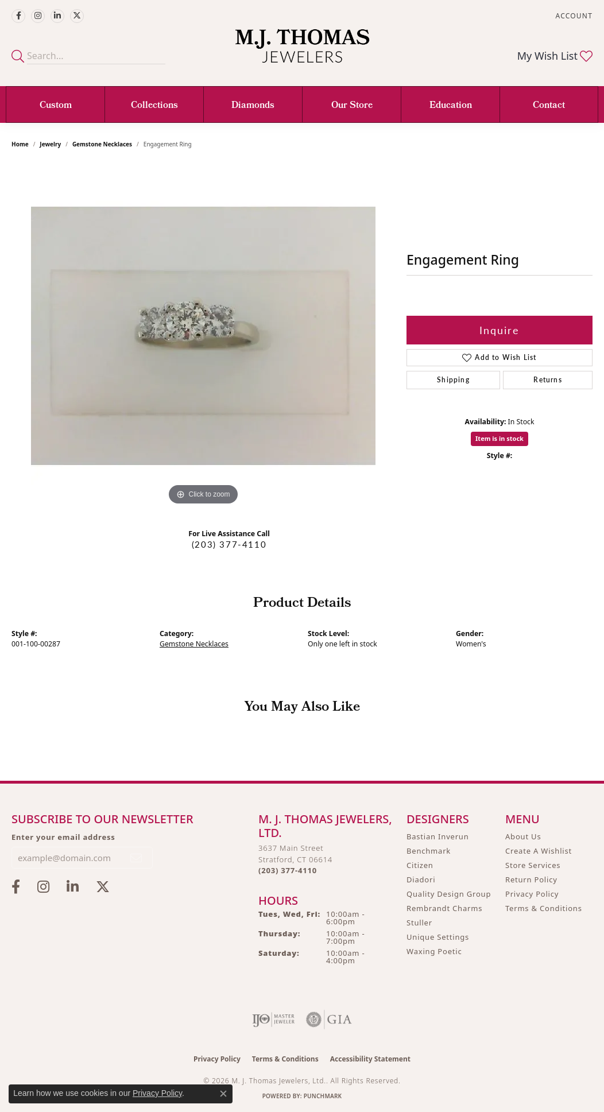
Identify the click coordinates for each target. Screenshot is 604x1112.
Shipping (453, 380)
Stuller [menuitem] (419, 922)
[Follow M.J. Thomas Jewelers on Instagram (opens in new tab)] (38, 16)
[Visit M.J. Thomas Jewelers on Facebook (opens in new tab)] (18, 16)
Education (450, 106)
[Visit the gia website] (329, 1019)
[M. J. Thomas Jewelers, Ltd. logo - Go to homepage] (302, 51)
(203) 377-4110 (229, 544)
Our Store (352, 106)
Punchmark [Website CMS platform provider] (323, 1096)
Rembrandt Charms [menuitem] (444, 908)
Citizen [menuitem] (419, 865)
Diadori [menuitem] (420, 879)
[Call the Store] (287, 870)
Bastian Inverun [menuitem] (437, 836)
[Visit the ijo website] (273, 1019)
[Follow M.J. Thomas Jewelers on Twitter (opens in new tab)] (77, 16)
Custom (56, 106)
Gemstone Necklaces (102, 144)
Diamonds (252, 106)
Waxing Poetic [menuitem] (434, 951)
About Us (523, 836)
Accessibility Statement (370, 1059)
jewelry (50, 144)
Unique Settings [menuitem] (437, 937)
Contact (549, 106)
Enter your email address (63, 837)
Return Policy (531, 879)
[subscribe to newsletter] (136, 857)
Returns (547, 380)
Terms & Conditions (543, 908)
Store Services (532, 865)
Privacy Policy (532, 894)
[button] (573, 16)
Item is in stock (499, 438)
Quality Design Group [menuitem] (448, 894)
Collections (154, 106)
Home (20, 144)
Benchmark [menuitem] (428, 851)
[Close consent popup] (223, 1093)
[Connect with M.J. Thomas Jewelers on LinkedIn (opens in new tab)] (57, 16)
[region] (203, 336)
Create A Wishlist (538, 851)
